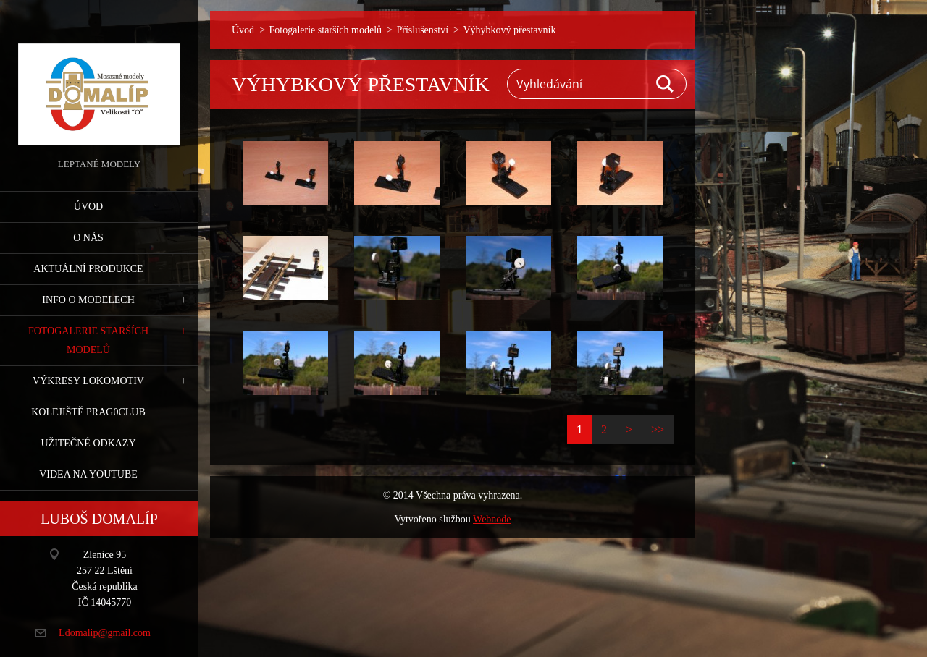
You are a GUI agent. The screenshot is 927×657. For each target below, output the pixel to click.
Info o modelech (88, 299)
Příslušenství (422, 30)
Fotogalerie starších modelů (88, 340)
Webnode (492, 519)
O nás (88, 237)
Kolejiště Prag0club (88, 412)
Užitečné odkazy (88, 443)
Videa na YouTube (88, 474)
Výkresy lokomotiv (88, 381)
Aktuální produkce (88, 268)
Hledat (665, 84)
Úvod (88, 206)
